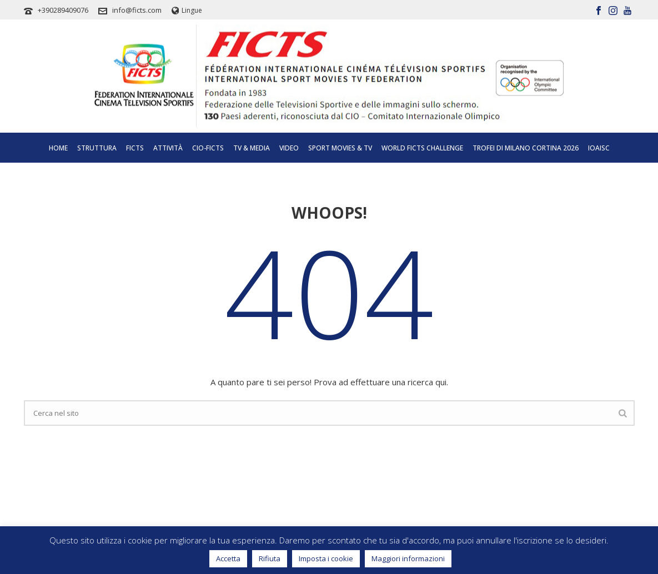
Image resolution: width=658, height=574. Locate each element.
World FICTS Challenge (422, 148)
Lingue (187, 10)
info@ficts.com (137, 10)
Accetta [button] (228, 558)
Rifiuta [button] (269, 558)
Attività (168, 148)
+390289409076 (63, 10)
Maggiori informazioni (408, 558)
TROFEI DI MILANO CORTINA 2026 (526, 148)
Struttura (97, 148)
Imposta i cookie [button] (326, 558)
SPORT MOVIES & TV (340, 148)
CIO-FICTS (208, 148)
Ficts (135, 148)
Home (58, 148)
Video (289, 148)
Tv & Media (251, 148)
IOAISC (599, 148)
